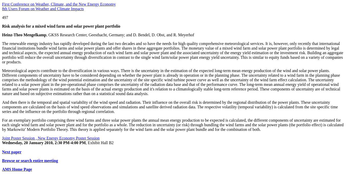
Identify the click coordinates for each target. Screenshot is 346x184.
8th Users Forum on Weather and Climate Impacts (43, 9)
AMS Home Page (17, 169)
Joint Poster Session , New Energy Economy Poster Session (51, 138)
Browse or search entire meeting (30, 160)
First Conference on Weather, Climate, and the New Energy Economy (59, 4)
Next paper (11, 152)
